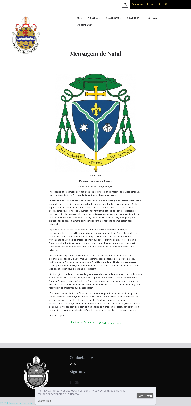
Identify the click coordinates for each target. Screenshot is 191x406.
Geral (73, 355)
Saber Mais (44, 400)
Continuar (144, 395)
